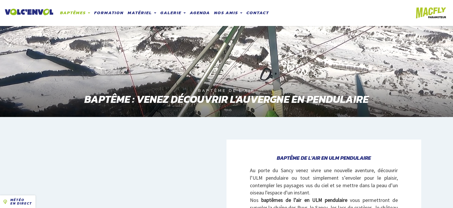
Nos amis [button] (228, 12)
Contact (257, 12)
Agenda (200, 12)
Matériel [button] (142, 12)
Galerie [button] (173, 12)
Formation (109, 12)
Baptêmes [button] (75, 12)
